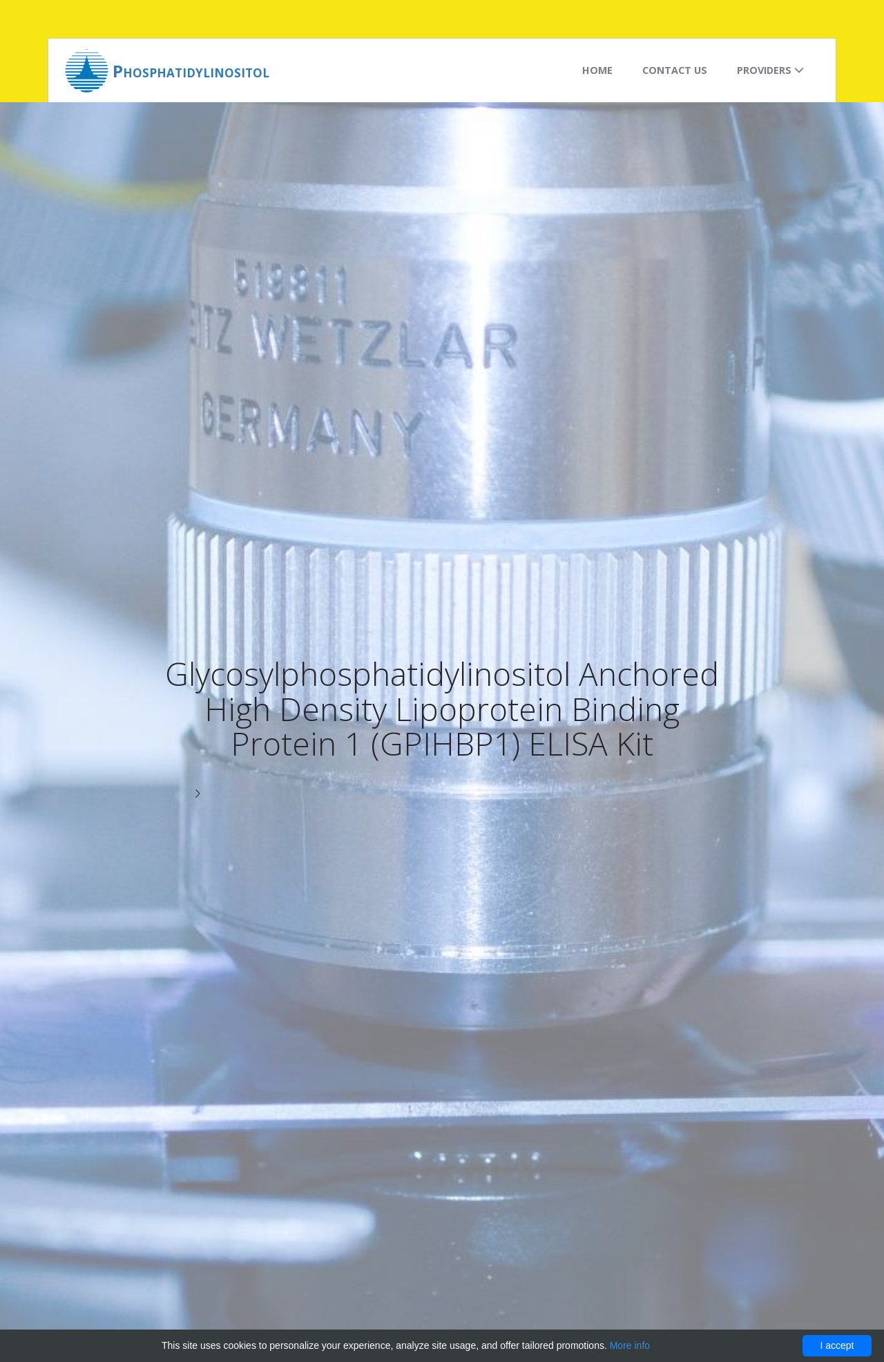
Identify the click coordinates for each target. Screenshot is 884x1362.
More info (630, 1345)
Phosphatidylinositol (191, 70)
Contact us (674, 70)
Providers (770, 70)
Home (597, 70)
